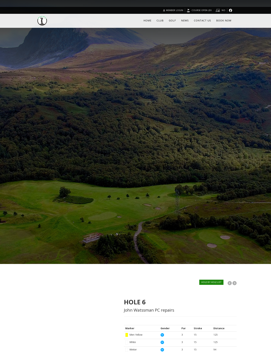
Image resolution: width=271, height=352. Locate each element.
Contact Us (202, 20)
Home (147, 20)
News (185, 20)
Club (160, 20)
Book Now (223, 20)
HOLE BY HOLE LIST (211, 282)
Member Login (173, 10)
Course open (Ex (202, 10)
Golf (172, 20)
